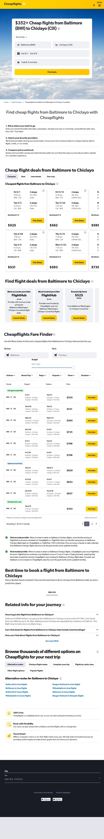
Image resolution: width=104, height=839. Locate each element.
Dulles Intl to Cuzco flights (17, 690)
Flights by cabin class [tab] (84, 662)
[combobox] (22, 37)
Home (6, 100)
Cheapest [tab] (11, 174)
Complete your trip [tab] (61, 662)
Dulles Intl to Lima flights (16, 682)
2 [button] (92, 521)
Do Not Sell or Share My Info (43, 790)
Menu (99, 4)
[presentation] (59, 28)
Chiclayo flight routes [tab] (38, 662)
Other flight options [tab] (16, 668)
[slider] (73, 365)
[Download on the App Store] (57, 797)
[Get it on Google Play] (45, 797)
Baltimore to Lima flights (16, 686)
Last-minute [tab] (36, 174)
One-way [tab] (51, 174)
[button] (31, 53)
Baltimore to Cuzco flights (64, 690)
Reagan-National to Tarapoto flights (68, 693)
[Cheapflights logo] (12, 4)
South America (17, 100)
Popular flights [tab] (36, 668)
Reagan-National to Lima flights (66, 682)
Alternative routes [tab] (15, 662)
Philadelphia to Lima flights (64, 686)
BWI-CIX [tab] (52, 590)
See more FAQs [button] (52, 639)
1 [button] (86, 521)
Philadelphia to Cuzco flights (18, 693)
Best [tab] (23, 174)
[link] (19, 316)
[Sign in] (94, 5)
